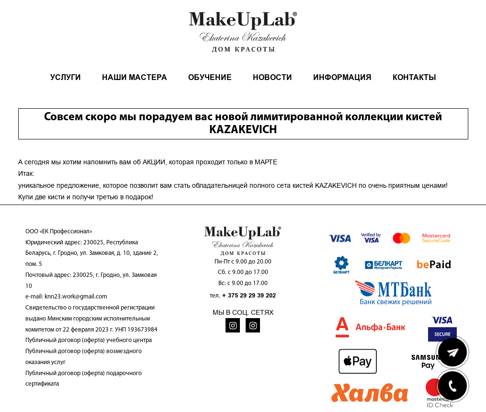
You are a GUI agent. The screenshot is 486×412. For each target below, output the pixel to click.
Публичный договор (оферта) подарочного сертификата (83, 379)
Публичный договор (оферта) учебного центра (88, 340)
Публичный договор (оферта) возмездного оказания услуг (83, 357)
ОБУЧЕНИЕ (210, 77)
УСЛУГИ (65, 77)
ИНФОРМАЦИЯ (342, 77)
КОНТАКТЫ (414, 77)
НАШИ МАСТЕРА (134, 77)
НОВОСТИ (272, 77)
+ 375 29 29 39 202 (249, 295)
